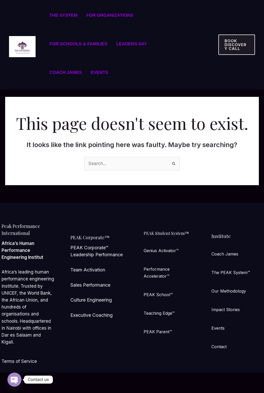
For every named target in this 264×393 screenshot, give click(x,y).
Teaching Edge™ (159, 313)
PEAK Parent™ (158, 331)
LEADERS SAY (131, 43)
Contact (219, 346)
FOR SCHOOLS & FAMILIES (79, 43)
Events (218, 328)
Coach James (224, 254)
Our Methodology (228, 291)
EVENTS (99, 72)
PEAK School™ (158, 294)
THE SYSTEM (64, 15)
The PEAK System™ (230, 272)
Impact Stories (225, 309)
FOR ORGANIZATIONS (109, 15)
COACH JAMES (66, 72)
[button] (236, 45)
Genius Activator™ (161, 250)
